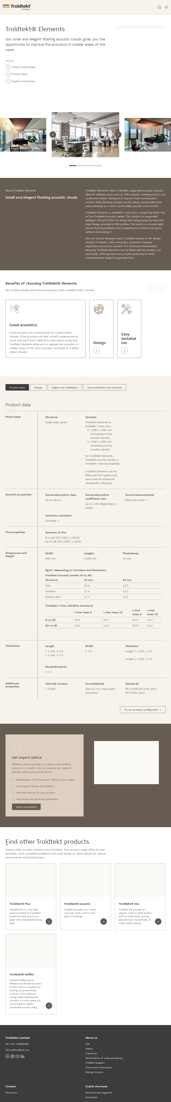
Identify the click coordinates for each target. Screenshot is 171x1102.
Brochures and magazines (99, 1092)
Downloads (91, 1097)
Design (38, 387)
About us (91, 1037)
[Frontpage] (17, 7)
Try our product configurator (142, 709)
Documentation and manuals (104, 387)
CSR (88, 1043)
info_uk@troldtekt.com (17, 1049)
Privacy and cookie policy (99, 1067)
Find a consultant (26, 807)
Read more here (136, 500)
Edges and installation (65, 387)
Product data (16, 74)
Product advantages (21, 66)
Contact (11, 1086)
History (89, 1048)
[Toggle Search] (159, 7)
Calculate (52, 520)
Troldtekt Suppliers (95, 1062)
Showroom (11, 1092)
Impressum (91, 1053)
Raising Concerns (94, 1072)
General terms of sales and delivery (104, 1058)
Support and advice (20, 81)
